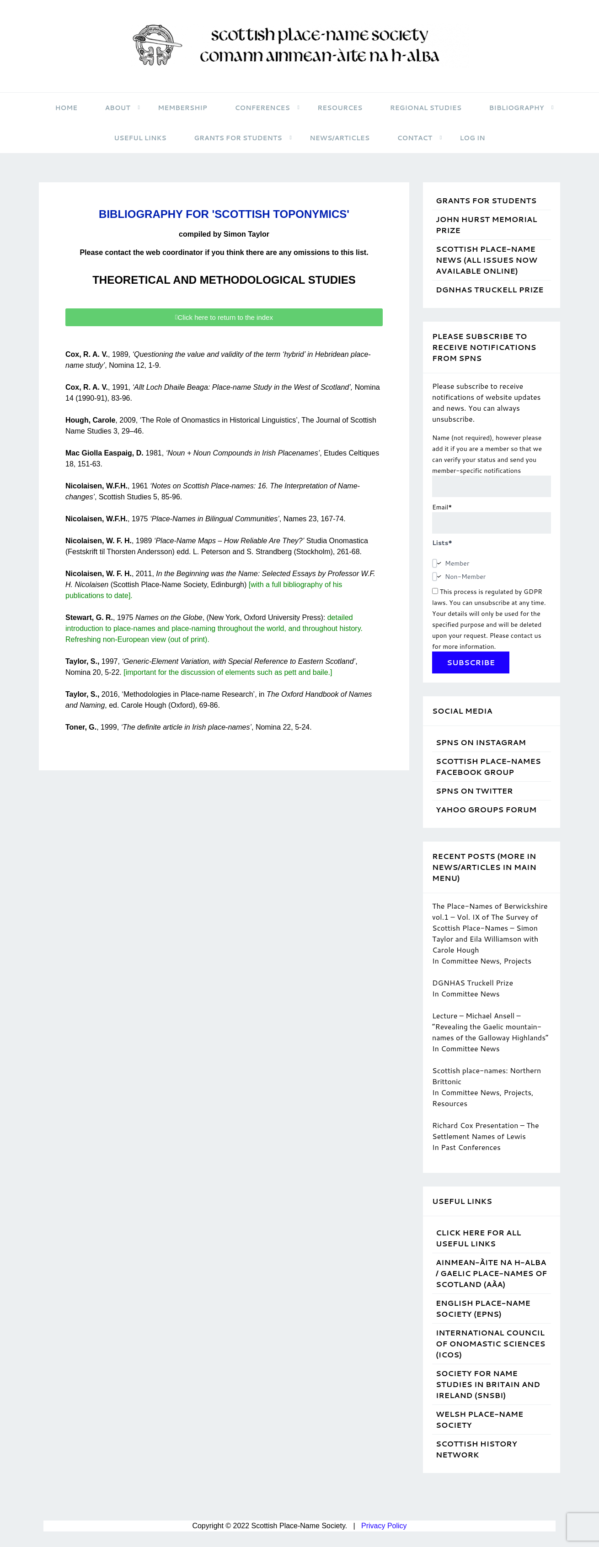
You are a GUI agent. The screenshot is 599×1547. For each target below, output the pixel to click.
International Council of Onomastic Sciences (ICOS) (490, 1343)
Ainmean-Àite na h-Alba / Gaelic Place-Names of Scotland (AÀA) (491, 1273)
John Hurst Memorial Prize (486, 224)
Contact (419, 138)
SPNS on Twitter (474, 790)
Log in (472, 138)
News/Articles (339, 138)
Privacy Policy (384, 1526)
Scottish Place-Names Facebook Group (488, 766)
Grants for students (243, 138)
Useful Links (140, 138)
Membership (182, 107)
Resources (339, 107)
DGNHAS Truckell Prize (489, 289)
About (122, 107)
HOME (66, 107)
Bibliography (521, 107)
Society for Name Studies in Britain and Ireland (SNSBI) (488, 1384)
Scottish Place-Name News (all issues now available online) (486, 260)
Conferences (267, 107)
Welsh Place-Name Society (479, 1419)
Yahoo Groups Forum (486, 809)
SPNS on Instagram (481, 742)
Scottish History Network (476, 1449)
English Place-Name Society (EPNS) (483, 1308)
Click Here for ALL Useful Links (478, 1238)
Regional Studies (425, 107)
